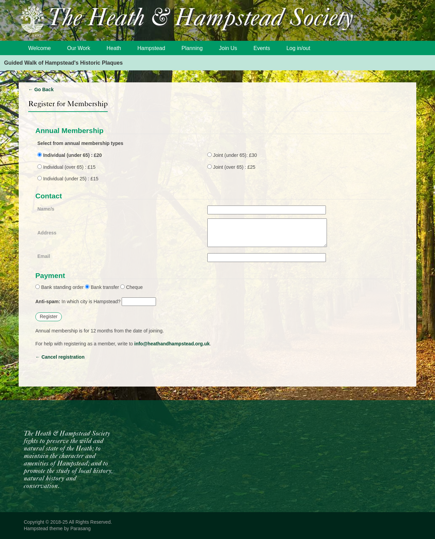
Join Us (228, 48)
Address (46, 232)
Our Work (78, 48)
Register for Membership (68, 103)
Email (43, 256)
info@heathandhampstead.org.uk (172, 343)
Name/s (45, 209)
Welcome (39, 48)
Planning (192, 48)
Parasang (80, 528)
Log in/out (298, 48)
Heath (114, 48)
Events (262, 48)
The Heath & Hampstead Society (200, 19)
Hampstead (151, 48)
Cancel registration (60, 357)
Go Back (41, 89)
